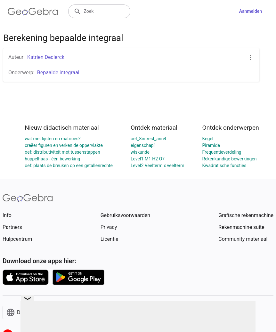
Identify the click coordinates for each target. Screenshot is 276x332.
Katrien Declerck (45, 57)
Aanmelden (250, 11)
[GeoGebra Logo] (33, 11)
